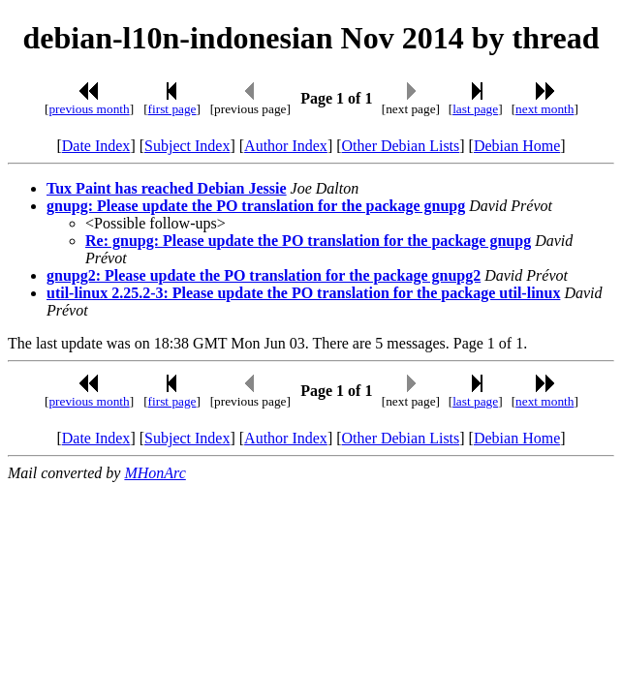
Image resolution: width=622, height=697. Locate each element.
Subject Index (187, 145)
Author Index (285, 145)
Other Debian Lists (401, 145)
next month (544, 109)
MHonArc (154, 473)
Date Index (96, 145)
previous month (88, 109)
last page (475, 109)
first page (172, 109)
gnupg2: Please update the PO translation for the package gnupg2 (264, 275)
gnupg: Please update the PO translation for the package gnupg (256, 205)
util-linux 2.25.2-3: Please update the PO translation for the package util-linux (303, 293)
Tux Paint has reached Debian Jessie (167, 188)
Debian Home (517, 145)
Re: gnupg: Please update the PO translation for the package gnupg (308, 240)
